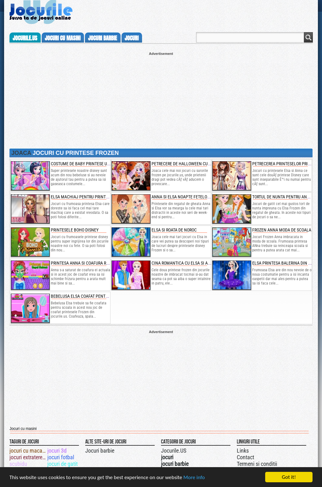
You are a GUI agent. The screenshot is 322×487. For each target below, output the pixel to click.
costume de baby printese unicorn (86, 163)
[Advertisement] (161, 100)
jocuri (132, 38)
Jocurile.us (25, 38)
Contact (245, 457)
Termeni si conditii (257, 464)
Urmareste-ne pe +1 (190, 449)
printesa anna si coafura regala (84, 263)
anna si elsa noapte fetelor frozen (188, 196)
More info (194, 477)
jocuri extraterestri (27, 457)
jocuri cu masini (62, 38)
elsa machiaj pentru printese (81, 196)
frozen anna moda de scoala (281, 229)
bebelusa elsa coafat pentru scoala (88, 296)
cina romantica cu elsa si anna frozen (191, 263)
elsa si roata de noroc (174, 229)
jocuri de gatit (62, 464)
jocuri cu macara (27, 450)
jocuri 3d (57, 450)
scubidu (18, 464)
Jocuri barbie (99, 450)
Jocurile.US (173, 450)
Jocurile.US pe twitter (197, 449)
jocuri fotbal (60, 457)
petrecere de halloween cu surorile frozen (196, 163)
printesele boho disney (74, 229)
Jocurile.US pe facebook (203, 449)
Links (243, 450)
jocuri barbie (102, 38)
